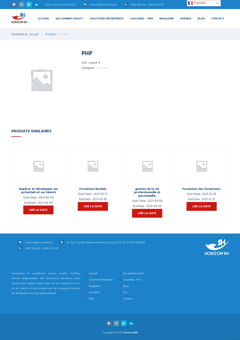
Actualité (94, 292)
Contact (217, 18)
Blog (201, 18)
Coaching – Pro (141, 18)
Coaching (101, 68)
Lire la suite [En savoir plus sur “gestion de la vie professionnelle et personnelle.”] (147, 213)
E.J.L (125, 292)
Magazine (166, 18)
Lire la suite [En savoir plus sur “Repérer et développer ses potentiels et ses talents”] (38, 209)
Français (197, 3)
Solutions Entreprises (107, 18)
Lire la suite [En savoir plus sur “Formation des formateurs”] (201, 206)
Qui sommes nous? (134, 273)
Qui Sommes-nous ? (69, 18)
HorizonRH (131, 332)
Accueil (43, 18)
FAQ (91, 298)
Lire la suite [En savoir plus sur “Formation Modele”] (93, 206)
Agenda (185, 18)
